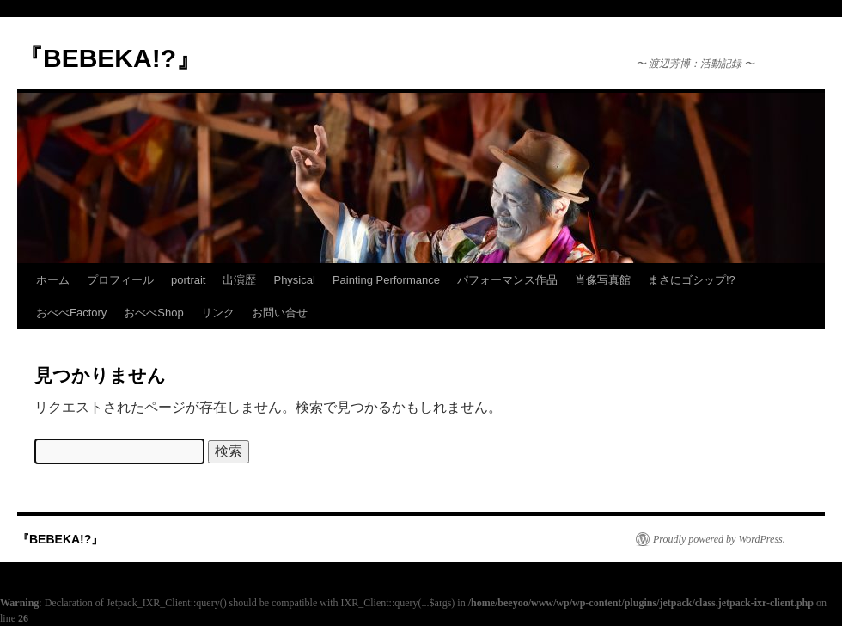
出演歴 (239, 279)
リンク (218, 312)
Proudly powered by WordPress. (719, 539)
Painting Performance (386, 279)
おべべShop (153, 312)
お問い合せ (280, 312)
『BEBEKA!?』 (109, 58)
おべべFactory (71, 312)
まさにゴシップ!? (691, 279)
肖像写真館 (603, 279)
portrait (188, 279)
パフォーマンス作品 (507, 279)
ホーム (53, 279)
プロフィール (120, 279)
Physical (293, 279)
